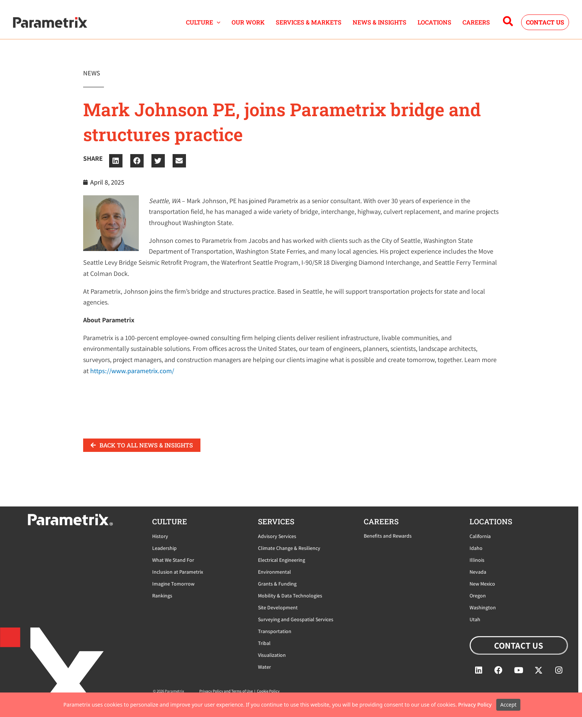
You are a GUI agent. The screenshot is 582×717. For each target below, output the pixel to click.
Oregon (478, 595)
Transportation (274, 631)
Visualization (272, 655)
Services (276, 521)
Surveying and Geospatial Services (295, 619)
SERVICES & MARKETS (308, 22)
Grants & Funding (277, 583)
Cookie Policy (268, 691)
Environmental (274, 571)
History (160, 536)
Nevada (478, 571)
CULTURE (203, 22)
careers (381, 521)
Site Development (278, 607)
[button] (216, 22)
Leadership (164, 548)
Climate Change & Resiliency (289, 548)
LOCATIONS (434, 22)
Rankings (162, 595)
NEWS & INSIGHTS (379, 22)
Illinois (477, 560)
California (480, 536)
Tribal (264, 643)
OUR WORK (248, 22)
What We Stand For (173, 560)
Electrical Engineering (281, 560)
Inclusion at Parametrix (177, 571)
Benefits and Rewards (388, 535)
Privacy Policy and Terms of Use (226, 691)
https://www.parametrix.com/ (132, 370)
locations (491, 521)
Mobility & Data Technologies (290, 595)
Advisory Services (277, 536)
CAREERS (476, 22)
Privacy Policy (474, 704)
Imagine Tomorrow (173, 583)
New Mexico (482, 583)
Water (264, 667)
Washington (483, 607)
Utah (475, 619)
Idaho (476, 548)
